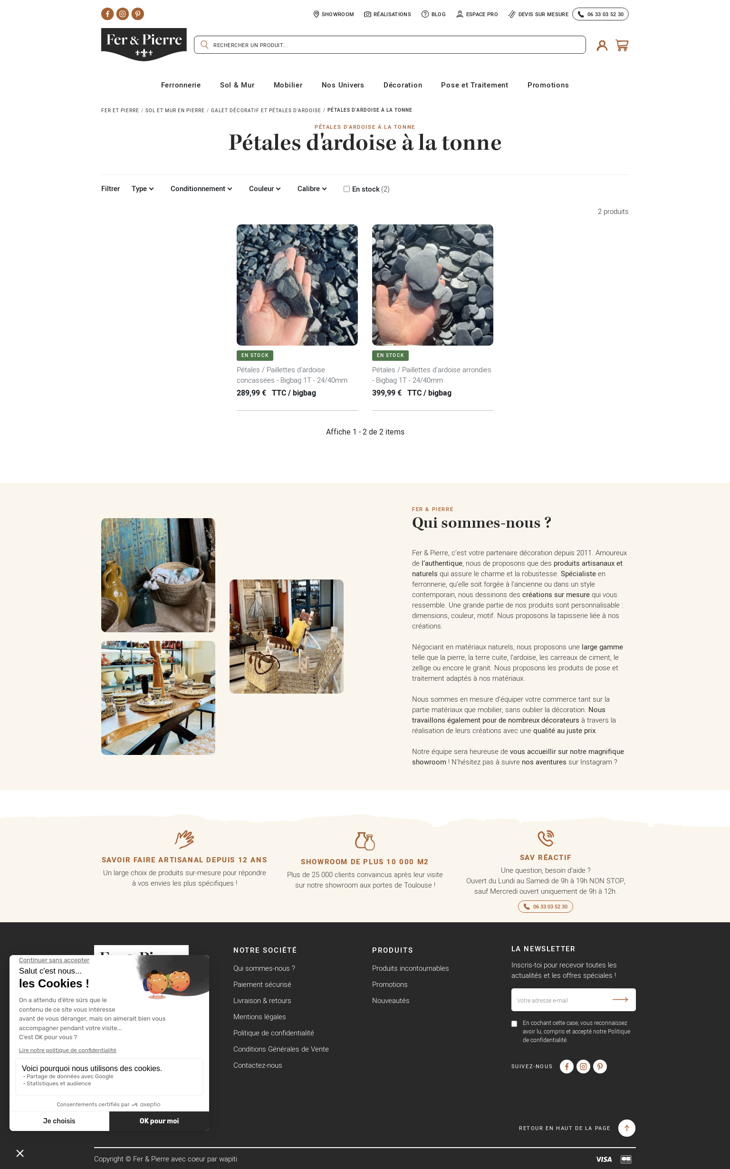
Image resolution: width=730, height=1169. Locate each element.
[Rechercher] (390, 45)
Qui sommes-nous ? (264, 968)
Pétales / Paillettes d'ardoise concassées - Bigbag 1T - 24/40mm (292, 375)
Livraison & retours (262, 1000)
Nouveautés (391, 1000)
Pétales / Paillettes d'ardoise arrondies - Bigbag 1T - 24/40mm (431, 375)
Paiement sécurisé (262, 984)
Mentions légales (259, 1017)
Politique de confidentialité (273, 1033)
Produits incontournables (410, 968)
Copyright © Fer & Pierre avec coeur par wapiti (165, 1159)
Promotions (390, 984)
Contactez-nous (257, 1065)
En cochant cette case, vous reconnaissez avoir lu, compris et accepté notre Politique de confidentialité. (576, 1031)
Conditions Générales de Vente (281, 1049)
